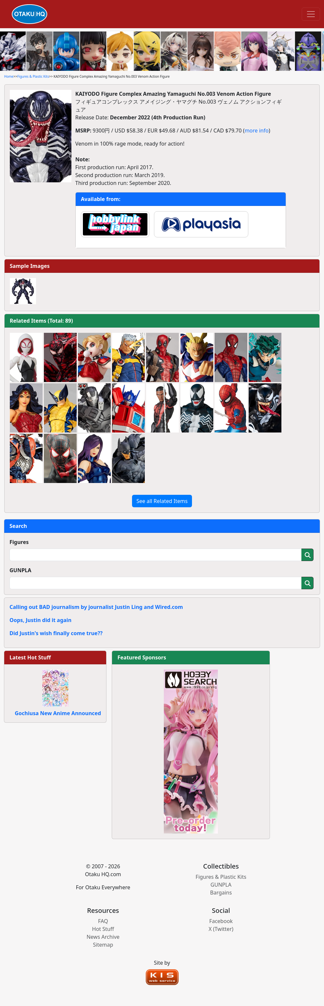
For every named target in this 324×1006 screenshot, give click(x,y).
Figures (19, 542)
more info (257, 130)
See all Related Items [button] (161, 501)
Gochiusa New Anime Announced (58, 713)
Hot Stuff (103, 929)
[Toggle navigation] (311, 14)
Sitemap (103, 944)
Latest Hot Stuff (30, 657)
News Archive (103, 936)
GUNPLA (20, 570)
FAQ (103, 921)
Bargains (221, 892)
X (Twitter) (221, 929)
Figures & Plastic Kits (33, 76)
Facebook (221, 921)
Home (8, 76)
